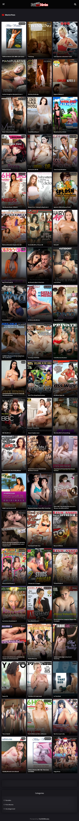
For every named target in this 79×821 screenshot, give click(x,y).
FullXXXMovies (44, 819)
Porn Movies (9, 805)
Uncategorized (10, 809)
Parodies (8, 800)
